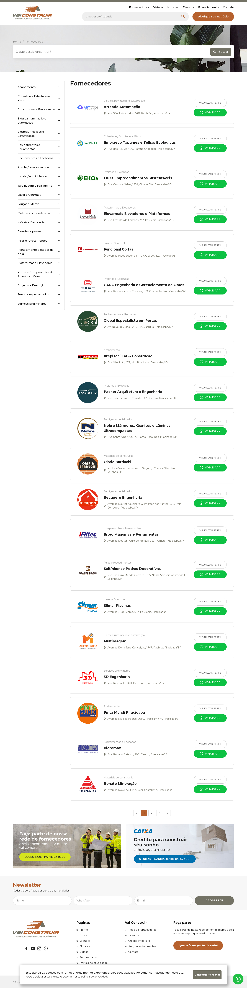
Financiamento (208, 7)
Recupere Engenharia (123, 498)
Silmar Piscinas (117, 606)
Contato (228, 7)
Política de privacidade (92, 962)
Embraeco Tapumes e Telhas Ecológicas (140, 142)
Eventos (188, 7)
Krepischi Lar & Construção (128, 356)
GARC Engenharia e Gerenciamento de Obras (144, 285)
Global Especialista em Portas (130, 321)
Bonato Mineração (120, 784)
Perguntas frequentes (140, 946)
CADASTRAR (214, 900)
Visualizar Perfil (210, 102)
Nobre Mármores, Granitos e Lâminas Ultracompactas (137, 428)
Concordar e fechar (207, 974)
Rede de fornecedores (140, 929)
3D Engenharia (117, 677)
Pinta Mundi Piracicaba (124, 712)
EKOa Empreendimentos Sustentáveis (138, 178)
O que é (83, 940)
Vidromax (112, 748)
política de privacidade (95, 976)
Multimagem (115, 641)
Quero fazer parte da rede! (198, 945)
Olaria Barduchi (117, 462)
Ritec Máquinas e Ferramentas (131, 534)
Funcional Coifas (118, 249)
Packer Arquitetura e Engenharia (133, 392)
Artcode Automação (122, 107)
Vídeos (158, 7)
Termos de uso (87, 957)
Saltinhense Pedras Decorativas (132, 569)
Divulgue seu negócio (213, 16)
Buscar (220, 51)
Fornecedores (139, 7)
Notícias (173, 7)
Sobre (81, 935)
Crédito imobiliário (138, 940)
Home (82, 929)
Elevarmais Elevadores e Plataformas (137, 214)
